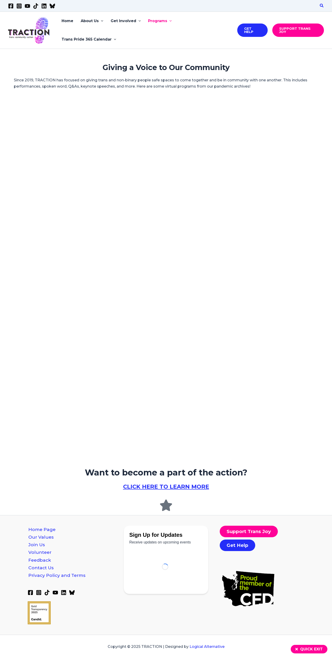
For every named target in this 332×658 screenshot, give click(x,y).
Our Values (41, 537)
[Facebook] (11, 6)
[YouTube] (27, 6)
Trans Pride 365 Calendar (89, 39)
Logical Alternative (207, 646)
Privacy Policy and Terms (57, 575)
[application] (101, 21)
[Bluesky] (52, 6)
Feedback (39, 560)
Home (67, 21)
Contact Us (41, 567)
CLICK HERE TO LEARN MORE (166, 486)
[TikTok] (36, 6)
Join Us (36, 544)
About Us (92, 21)
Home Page (42, 529)
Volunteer (39, 552)
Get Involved (126, 21)
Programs (160, 21)
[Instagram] (19, 6)
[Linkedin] (44, 6)
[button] (322, 6)
